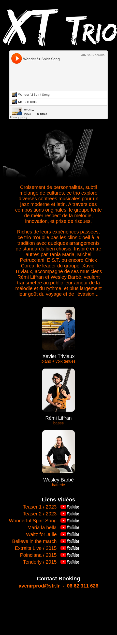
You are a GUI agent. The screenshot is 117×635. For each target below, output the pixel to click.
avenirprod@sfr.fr (39, 586)
